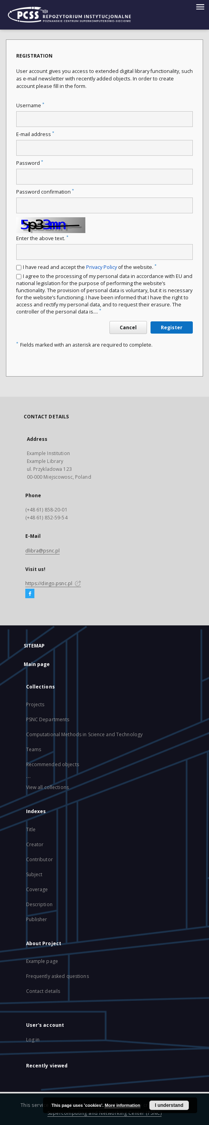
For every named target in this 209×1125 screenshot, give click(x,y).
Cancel (128, 327)
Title (31, 829)
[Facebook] (29, 593)
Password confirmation (45, 191)
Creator (35, 844)
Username (30, 105)
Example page (42, 961)
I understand (169, 1105)
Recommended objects (52, 764)
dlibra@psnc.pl (42, 550)
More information (122, 1105)
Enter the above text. (42, 238)
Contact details (43, 991)
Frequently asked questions (57, 976)
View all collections (47, 787)
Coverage (37, 889)
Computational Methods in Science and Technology (84, 734)
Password (29, 163)
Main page (37, 664)
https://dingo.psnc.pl (53, 583)
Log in (33, 1039)
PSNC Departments (48, 719)
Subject (34, 874)
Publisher (36, 919)
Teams (33, 749)
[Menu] (200, 6)
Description (39, 904)
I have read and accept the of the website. (89, 267)
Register (172, 327)
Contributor (39, 859)
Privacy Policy (101, 267)
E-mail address (35, 134)
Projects (35, 704)
